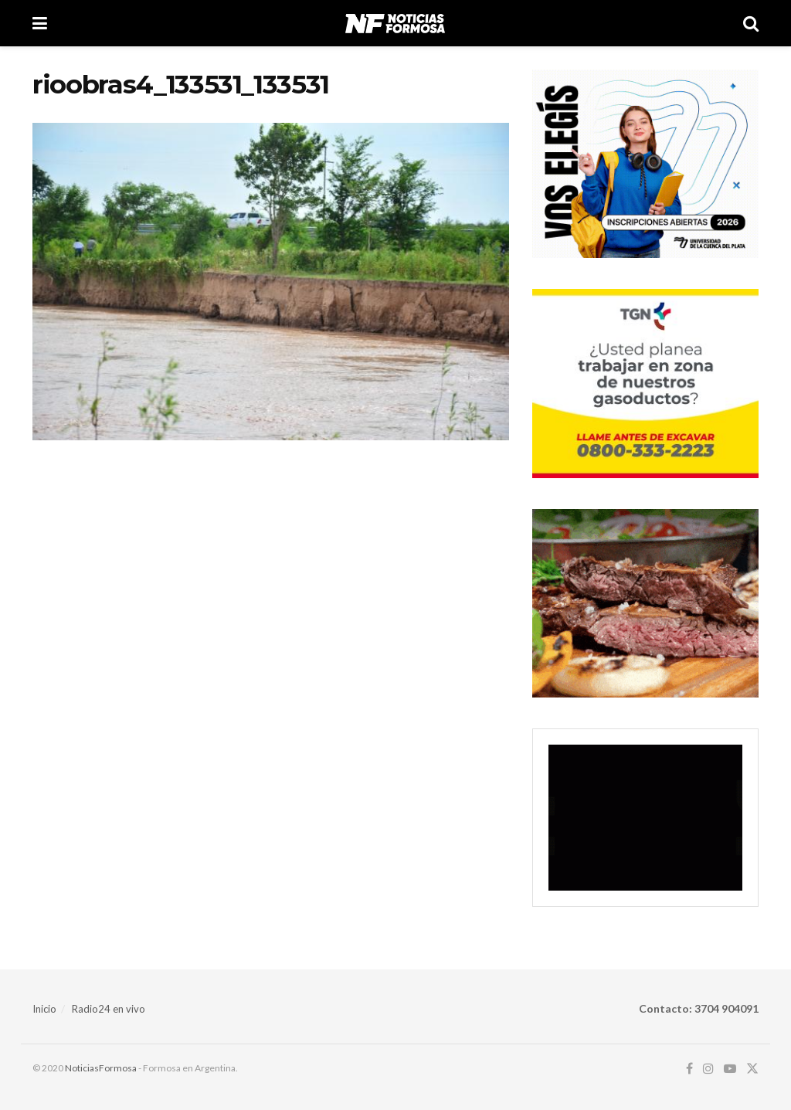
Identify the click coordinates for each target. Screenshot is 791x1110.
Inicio (44, 1009)
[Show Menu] (39, 23)
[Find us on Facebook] (689, 1069)
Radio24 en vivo (108, 1009)
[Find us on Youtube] (730, 1069)
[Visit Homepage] (395, 23)
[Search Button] (751, 23)
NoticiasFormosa (101, 1068)
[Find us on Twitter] (752, 1069)
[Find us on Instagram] (708, 1069)
